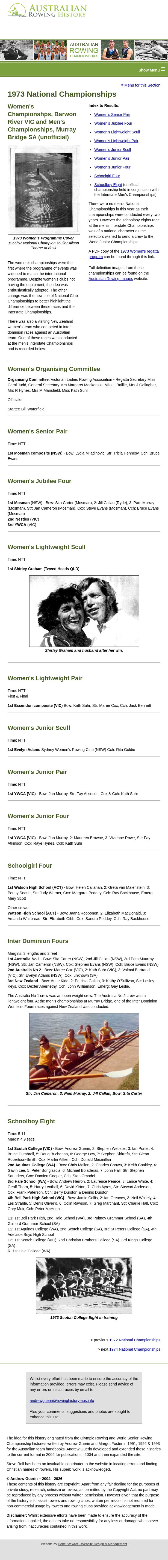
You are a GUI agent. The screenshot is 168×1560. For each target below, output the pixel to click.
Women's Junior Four (112, 167)
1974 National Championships (134, 1349)
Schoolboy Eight (108, 184)
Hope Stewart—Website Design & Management (92, 1544)
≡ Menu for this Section (140, 85)
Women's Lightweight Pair (116, 141)
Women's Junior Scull (112, 149)
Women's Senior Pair (112, 114)
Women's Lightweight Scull (117, 132)
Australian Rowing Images (111, 278)
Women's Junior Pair (111, 158)
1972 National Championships (134, 1340)
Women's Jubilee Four (113, 123)
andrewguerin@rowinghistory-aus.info (62, 1400)
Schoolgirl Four (107, 176)
